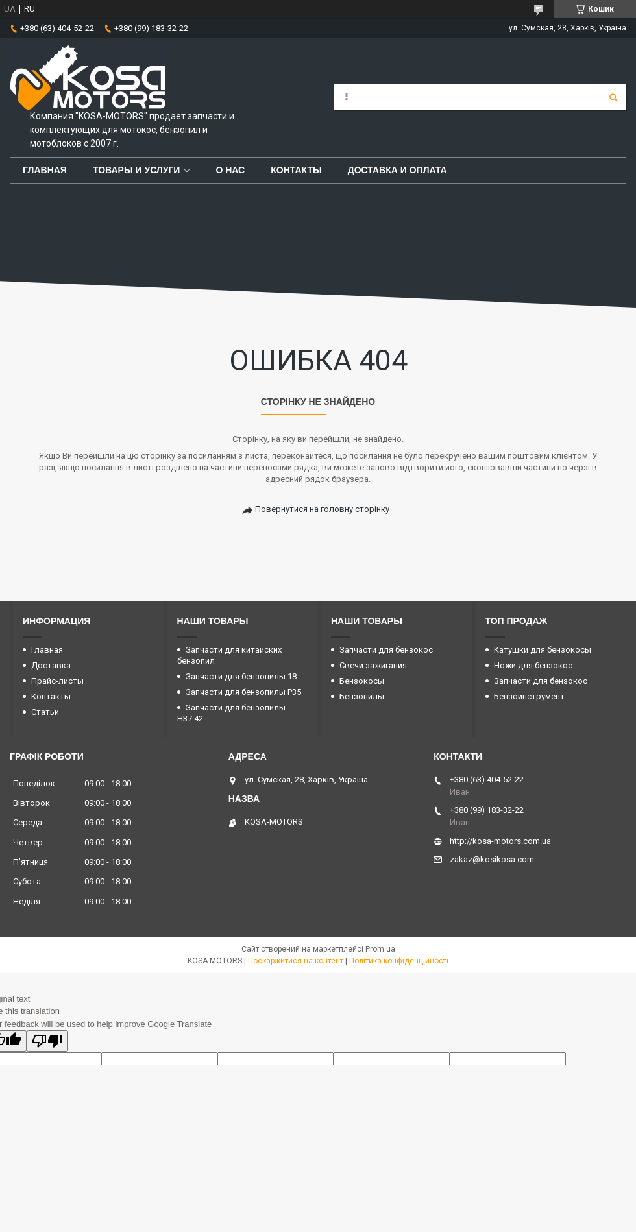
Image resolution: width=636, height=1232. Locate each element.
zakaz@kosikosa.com (492, 859)
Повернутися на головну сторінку (322, 509)
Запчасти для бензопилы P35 (243, 692)
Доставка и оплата (397, 170)
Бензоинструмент (529, 696)
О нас (230, 170)
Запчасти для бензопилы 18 (241, 676)
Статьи (45, 712)
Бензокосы (361, 681)
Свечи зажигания (373, 665)
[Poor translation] (47, 1041)
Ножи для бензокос (533, 665)
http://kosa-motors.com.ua (500, 841)
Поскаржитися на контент (295, 960)
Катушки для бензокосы (542, 650)
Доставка (51, 665)
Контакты (296, 170)
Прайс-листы (57, 681)
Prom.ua (380, 949)
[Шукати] (613, 97)
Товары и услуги (136, 170)
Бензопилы (361, 696)
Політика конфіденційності (398, 960)
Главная (45, 170)
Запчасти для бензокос (386, 650)
